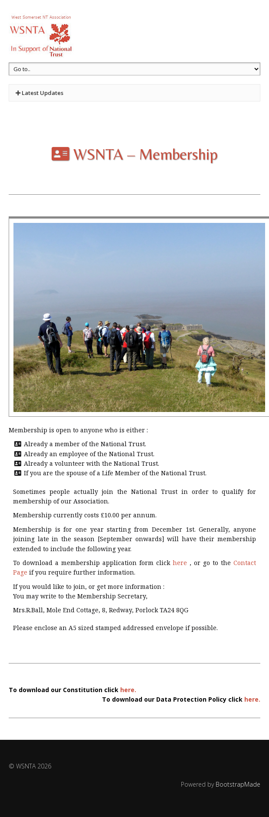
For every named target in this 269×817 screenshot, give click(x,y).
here (180, 563)
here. (128, 690)
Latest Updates (39, 93)
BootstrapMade (238, 784)
